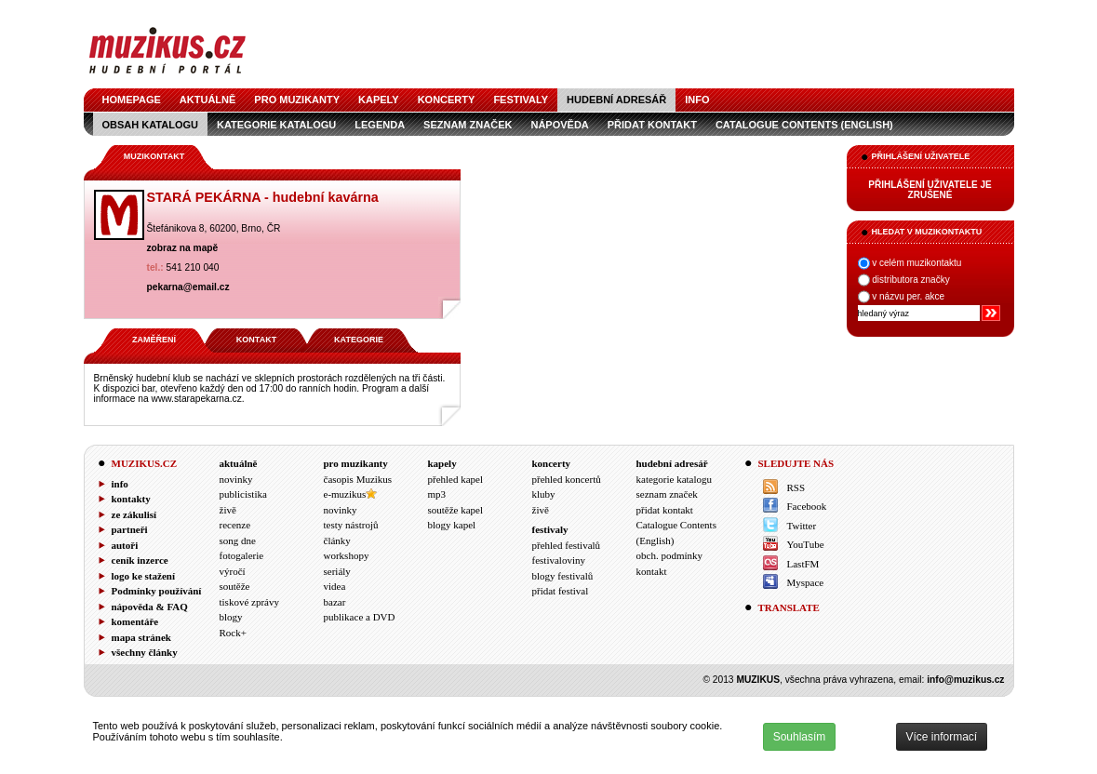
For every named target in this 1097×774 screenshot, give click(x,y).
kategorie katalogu (276, 124)
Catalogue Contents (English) (804, 124)
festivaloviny (558, 560)
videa (335, 586)
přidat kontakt (652, 124)
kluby (543, 494)
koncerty (446, 99)
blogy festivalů (563, 575)
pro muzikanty (297, 99)
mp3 (437, 494)
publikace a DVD (359, 616)
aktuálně (208, 99)
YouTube (805, 544)
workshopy (346, 555)
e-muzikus (345, 494)
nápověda (559, 124)
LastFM (803, 563)
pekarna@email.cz (188, 287)
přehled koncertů (566, 479)
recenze (235, 524)
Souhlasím (799, 736)
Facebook (807, 506)
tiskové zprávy (249, 601)
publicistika (243, 494)
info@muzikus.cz (965, 679)
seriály (337, 571)
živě (228, 509)
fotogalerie (242, 555)
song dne (238, 540)
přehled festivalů (566, 545)
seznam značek (467, 124)
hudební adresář (616, 99)
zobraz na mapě (183, 248)
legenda (380, 124)
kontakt (651, 571)
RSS (796, 487)
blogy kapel (452, 524)
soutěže (235, 586)
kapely (378, 99)
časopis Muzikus (358, 479)
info (697, 99)
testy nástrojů (351, 524)
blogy (231, 616)
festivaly (520, 99)
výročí (233, 571)
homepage (131, 99)
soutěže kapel (456, 509)
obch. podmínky (669, 555)
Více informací (942, 736)
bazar (335, 601)
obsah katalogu (150, 124)
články (337, 540)
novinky (236, 479)
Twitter (802, 525)
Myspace (805, 582)
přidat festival (560, 590)
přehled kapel (456, 479)
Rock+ (233, 632)
